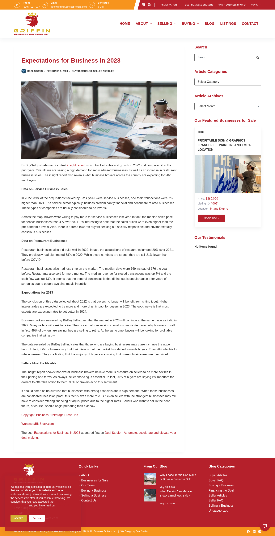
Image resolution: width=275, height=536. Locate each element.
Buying (191, 24)
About (144, 24)
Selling (167, 24)
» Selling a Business (92, 495)
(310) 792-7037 (31, 6)
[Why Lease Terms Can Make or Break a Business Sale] (150, 479)
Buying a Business (221, 485)
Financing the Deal (221, 490)
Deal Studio (141, 531)
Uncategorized (218, 510)
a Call (101, 6)
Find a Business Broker (232, 4)
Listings (228, 24)
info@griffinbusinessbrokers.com (69, 6)
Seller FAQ (216, 500)
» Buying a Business (92, 490)
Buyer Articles (82, 71)
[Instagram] (149, 4)
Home (125, 24)
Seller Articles (103, 71)
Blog (209, 24)
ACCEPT (18, 518)
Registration (171, 4)
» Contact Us (87, 500)
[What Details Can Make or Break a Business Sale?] (150, 495)
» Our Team (87, 485)
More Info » (211, 218)
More (256, 4)
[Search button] (257, 57)
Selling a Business (221, 505)
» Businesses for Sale (93, 480)
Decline (36, 518)
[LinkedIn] (143, 4)
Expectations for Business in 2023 (57, 432)
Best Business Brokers (199, 4)
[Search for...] (224, 57)
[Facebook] (137, 4)
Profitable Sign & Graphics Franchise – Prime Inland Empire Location (225, 145)
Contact (250, 24)
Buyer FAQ (216, 480)
